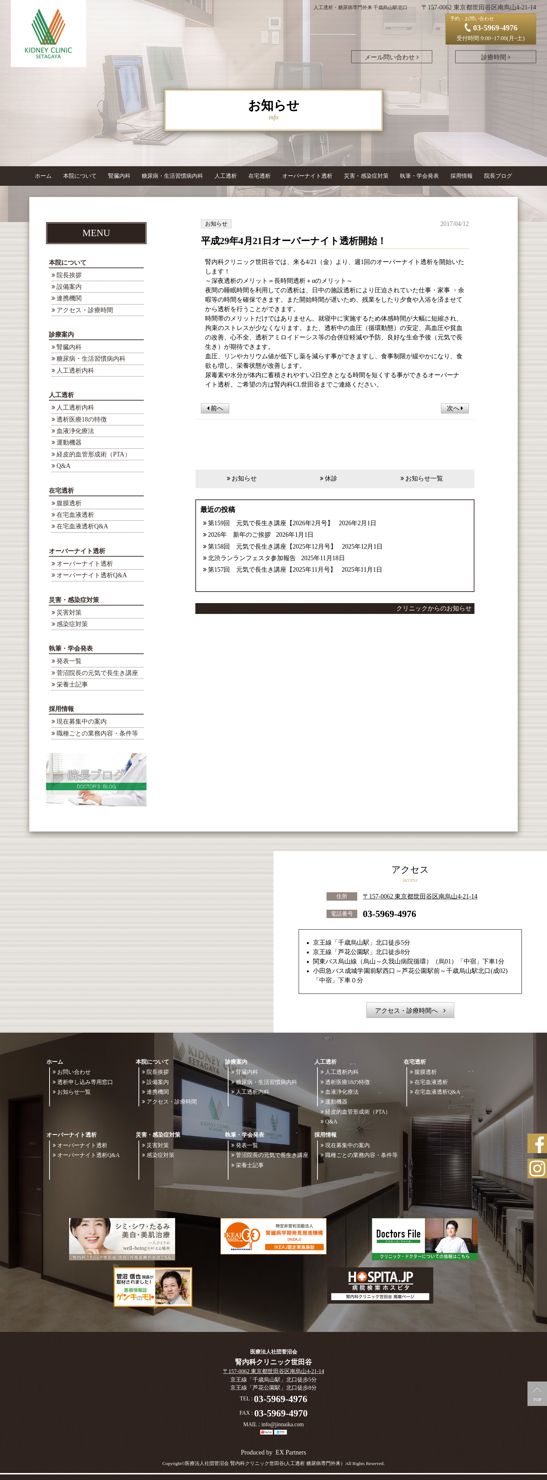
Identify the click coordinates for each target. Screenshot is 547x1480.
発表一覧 (69, 661)
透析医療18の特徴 (82, 419)
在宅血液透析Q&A (82, 526)
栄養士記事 (72, 684)
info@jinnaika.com (282, 1424)
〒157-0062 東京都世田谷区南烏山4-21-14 (420, 896)
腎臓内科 (119, 176)
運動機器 (69, 442)
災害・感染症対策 (74, 599)
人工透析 (61, 394)
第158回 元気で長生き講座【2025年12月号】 (272, 546)
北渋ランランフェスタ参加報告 (252, 558)
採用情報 (61, 708)
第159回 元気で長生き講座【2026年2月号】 (271, 523)
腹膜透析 (69, 503)
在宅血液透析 (75, 514)
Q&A (63, 465)
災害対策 (69, 612)
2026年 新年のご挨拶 (239, 534)
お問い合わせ (74, 1072)
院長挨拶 (69, 275)
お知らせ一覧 (424, 478)
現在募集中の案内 (82, 721)
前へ (215, 408)
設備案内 (69, 286)
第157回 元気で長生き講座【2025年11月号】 (272, 569)
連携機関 (69, 298)
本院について (68, 262)
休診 (331, 478)
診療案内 (61, 334)
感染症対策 (72, 624)
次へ (455, 408)
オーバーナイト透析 (77, 551)
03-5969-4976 (389, 914)
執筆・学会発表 (71, 648)
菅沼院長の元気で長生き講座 (97, 672)
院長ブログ (498, 176)
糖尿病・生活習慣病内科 (172, 176)
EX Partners (291, 1452)
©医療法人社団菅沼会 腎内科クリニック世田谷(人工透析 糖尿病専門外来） (263, 1463)
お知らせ (244, 478)
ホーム (43, 176)
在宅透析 (61, 490)
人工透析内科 (75, 370)
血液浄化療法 (75, 430)
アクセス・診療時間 (85, 310)
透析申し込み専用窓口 (85, 1082)
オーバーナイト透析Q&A (92, 575)
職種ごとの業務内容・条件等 (97, 733)
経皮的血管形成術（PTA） (94, 454)
